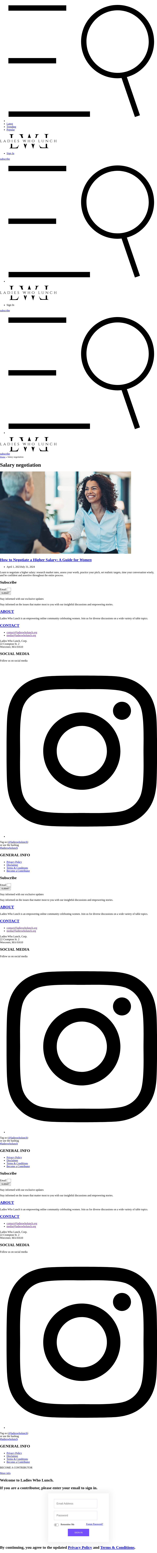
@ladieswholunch (17, 842)
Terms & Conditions (117, 1547)
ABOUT (7, 611)
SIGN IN (78, 1532)
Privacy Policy (80, 1547)
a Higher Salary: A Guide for (46, 560)
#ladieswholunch (9, 848)
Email (3, 589)
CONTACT (9, 625)
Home (2, 457)
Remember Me (67, 1524)
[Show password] (91, 1515)
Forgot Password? (94, 1524)
